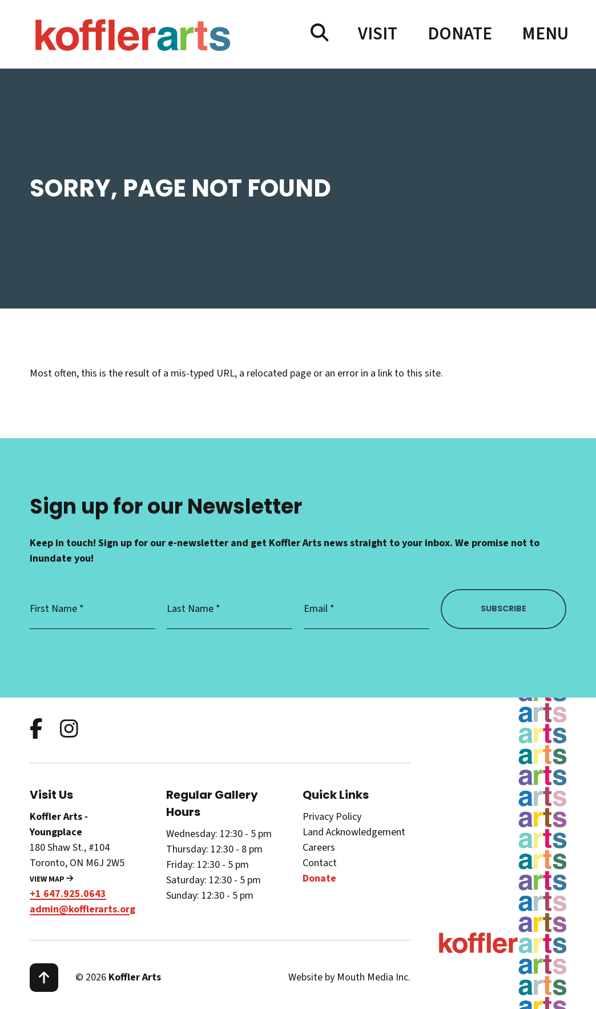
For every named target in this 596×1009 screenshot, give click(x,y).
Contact (320, 863)
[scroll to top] (44, 977)
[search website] (319, 33)
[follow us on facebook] (36, 729)
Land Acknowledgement (354, 832)
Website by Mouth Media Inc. (349, 977)
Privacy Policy (332, 817)
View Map (51, 879)
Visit (377, 34)
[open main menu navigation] (544, 34)
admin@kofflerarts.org (82, 909)
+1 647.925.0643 (68, 894)
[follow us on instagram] (69, 729)
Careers (319, 847)
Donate (460, 34)
